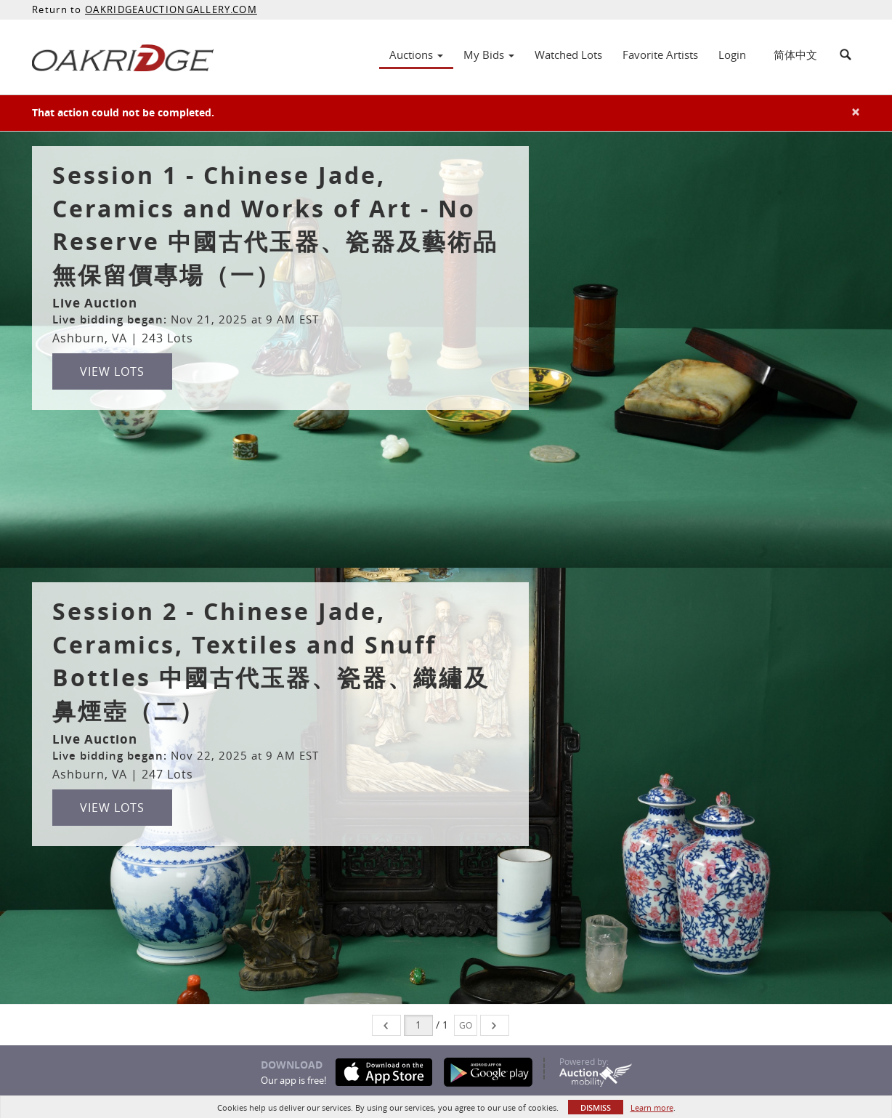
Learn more (652, 1107)
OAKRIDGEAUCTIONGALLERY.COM (171, 9)
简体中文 (795, 54)
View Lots (112, 371)
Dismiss (595, 1107)
